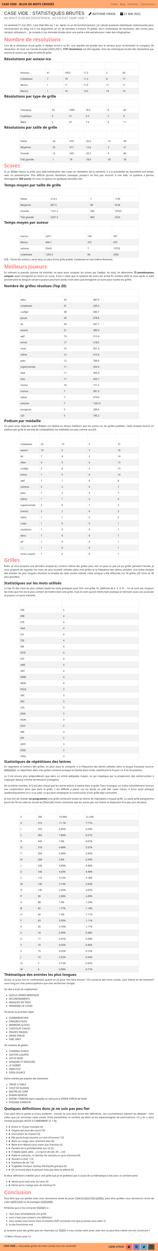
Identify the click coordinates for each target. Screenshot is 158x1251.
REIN (81, 1130)
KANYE (81, 1148)
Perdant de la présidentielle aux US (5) (32, 1148)
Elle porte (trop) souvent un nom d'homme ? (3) (37, 1137)
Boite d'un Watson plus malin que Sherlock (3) (36, 1144)
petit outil (16, 1202)
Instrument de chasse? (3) (25, 1134)
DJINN (81, 1181)
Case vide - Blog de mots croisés (28, 4)
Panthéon (132, 4)
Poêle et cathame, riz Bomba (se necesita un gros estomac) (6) (45, 1155)
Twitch (62, 1230)
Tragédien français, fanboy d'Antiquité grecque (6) (39, 1166)
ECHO (81, 1152)
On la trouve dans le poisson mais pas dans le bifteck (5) (42, 1169)
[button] (129, 1247)
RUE (81, 1137)
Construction (148, 4)
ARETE (81, 1169)
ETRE (81, 1162)
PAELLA (81, 1155)
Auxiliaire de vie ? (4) (22, 1162)
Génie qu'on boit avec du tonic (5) (29, 1181)
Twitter (41, 1208)
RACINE (81, 1166)
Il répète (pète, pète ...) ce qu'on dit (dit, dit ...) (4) (38, 1151)
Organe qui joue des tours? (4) (28, 1130)
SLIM (81, 1127)
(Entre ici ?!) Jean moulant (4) (27, 1126)
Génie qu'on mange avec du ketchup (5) (33, 1185)
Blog (122, 4)
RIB (81, 1159)
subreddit (46, 1202)
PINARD (81, 1141)
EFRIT (81, 1185)
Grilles (114, 4)
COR (81, 1134)
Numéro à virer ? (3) (22, 1159)
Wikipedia (9, 770)
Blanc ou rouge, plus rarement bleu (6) (32, 1141)
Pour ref (48, 802)
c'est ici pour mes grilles (89, 1198)
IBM (81, 1144)
